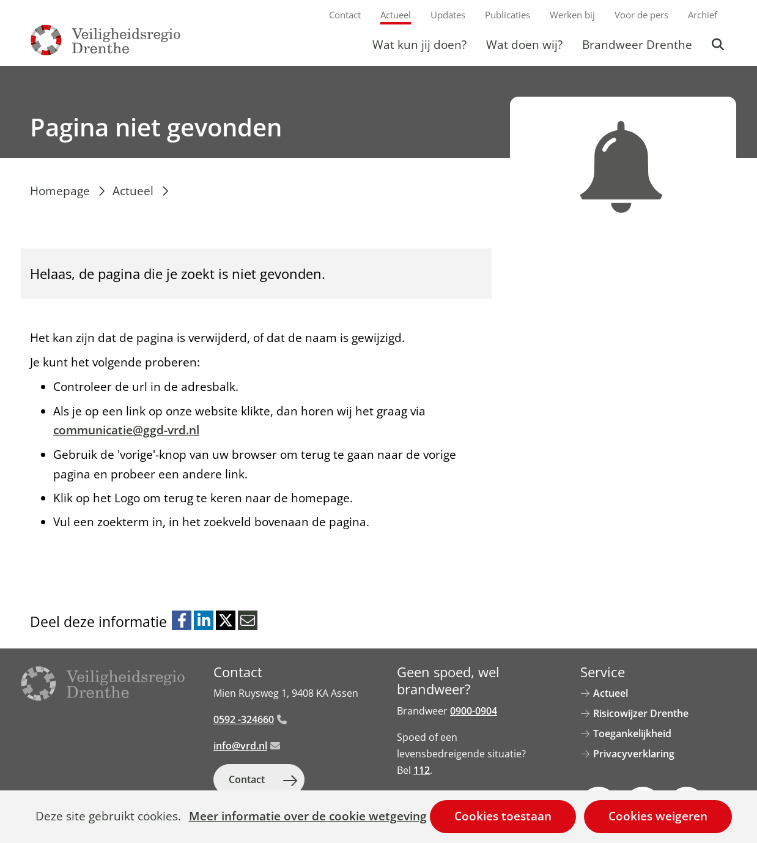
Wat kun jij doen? (419, 45)
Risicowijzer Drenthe (641, 713)
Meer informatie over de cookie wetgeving (308, 816)
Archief (702, 15)
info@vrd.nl (246, 745)
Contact (345, 15)
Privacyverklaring (633, 753)
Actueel (395, 15)
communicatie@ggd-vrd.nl (126, 430)
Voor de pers (641, 15)
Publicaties (507, 15)
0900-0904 (473, 711)
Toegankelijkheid (632, 733)
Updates (447, 15)
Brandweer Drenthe (637, 45)
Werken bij (572, 15)
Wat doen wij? (524, 45)
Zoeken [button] (719, 44)
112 (421, 770)
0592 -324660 (250, 719)
